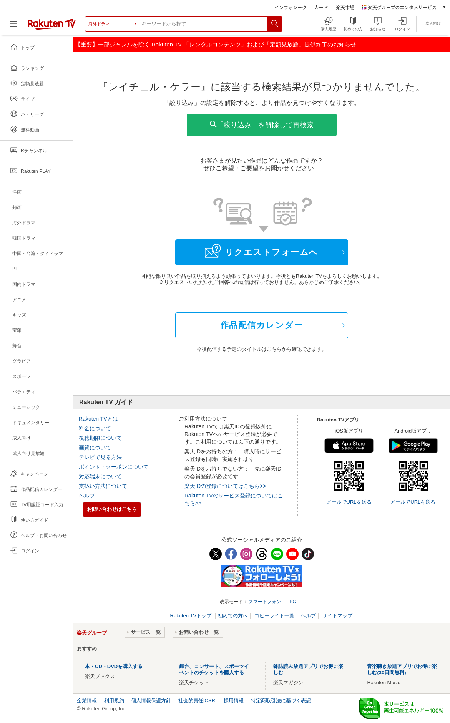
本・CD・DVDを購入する (114, 666)
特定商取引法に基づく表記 (281, 700)
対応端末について (100, 476)
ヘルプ (87, 496)
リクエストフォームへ (262, 251)
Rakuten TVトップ (191, 616)
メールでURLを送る (349, 502)
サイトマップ (337, 616)
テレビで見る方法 (100, 457)
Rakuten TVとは (98, 419)
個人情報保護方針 (151, 700)
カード (321, 7)
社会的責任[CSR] (197, 700)
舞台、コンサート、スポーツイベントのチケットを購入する (214, 669)
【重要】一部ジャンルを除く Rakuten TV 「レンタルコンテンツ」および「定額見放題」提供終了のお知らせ (215, 44)
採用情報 (234, 700)
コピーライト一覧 (274, 616)
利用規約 (114, 700)
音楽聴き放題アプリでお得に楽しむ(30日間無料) (402, 669)
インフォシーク (290, 7)
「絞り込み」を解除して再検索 (262, 125)
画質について (95, 447)
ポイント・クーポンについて (114, 467)
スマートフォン (265, 601)
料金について (95, 428)
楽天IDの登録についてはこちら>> (225, 486)
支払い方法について (103, 486)
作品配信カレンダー (261, 325)
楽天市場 (345, 7)
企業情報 (87, 700)
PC (292, 601)
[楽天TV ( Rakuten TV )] (52, 27)
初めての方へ (233, 616)
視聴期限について (100, 438)
